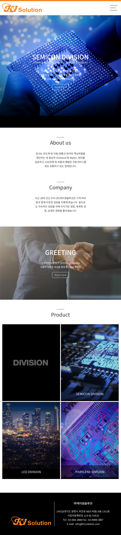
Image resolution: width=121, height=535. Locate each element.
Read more (60, 87)
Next (115, 71)
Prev (5, 71)
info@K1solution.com (87, 524)
